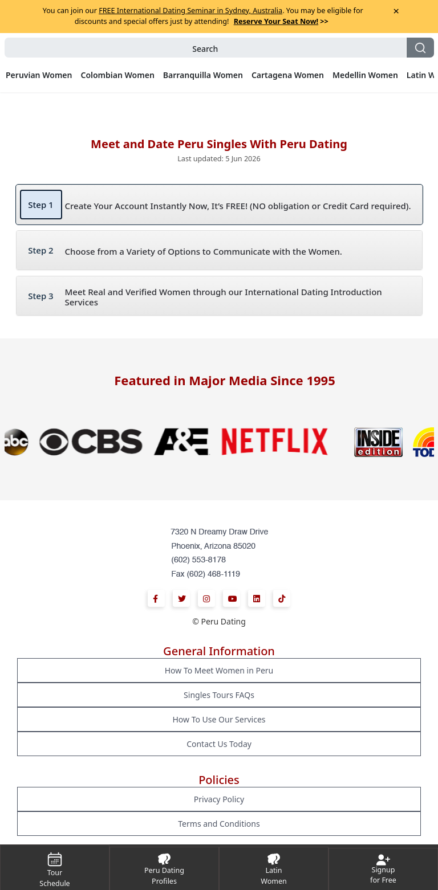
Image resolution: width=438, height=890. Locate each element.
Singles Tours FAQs (219, 694)
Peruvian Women (39, 75)
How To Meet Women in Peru (219, 670)
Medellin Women (365, 75)
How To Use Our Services (218, 719)
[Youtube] (231, 598)
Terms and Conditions (218, 823)
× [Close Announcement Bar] (396, 11)
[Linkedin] (256, 598)
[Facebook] (156, 598)
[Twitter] (181, 598)
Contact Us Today (219, 743)
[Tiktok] (281, 598)
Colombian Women (117, 75)
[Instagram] (206, 598)
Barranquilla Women (203, 75)
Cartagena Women (288, 75)
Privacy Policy (219, 799)
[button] (219, 48)
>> (281, 21)
